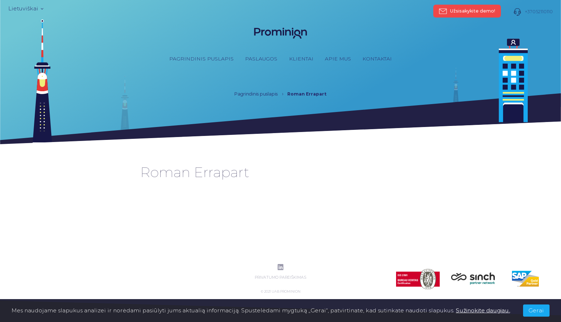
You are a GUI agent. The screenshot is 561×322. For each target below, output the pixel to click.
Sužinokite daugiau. (483, 310)
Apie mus (338, 59)
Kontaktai (377, 59)
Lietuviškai (25, 8)
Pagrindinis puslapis (201, 59)
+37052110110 (533, 11)
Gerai (536, 310)
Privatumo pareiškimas (280, 277)
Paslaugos (261, 59)
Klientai (301, 59)
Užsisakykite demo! (467, 11)
